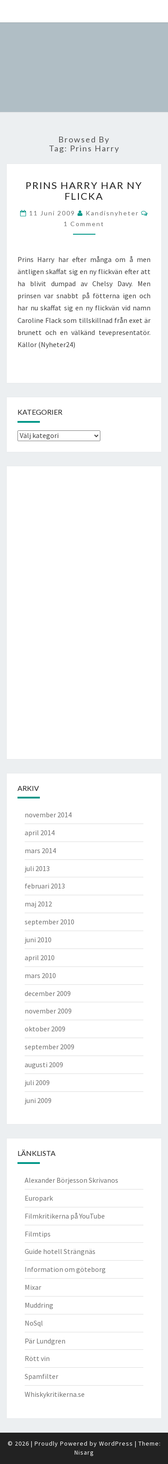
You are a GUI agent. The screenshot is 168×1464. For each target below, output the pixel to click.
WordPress (116, 1443)
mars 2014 (40, 850)
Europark (39, 1198)
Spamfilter (41, 1376)
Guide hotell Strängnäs (60, 1251)
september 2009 (49, 1046)
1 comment (84, 224)
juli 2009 (37, 1082)
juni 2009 (38, 1100)
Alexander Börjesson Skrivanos (71, 1180)
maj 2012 (38, 903)
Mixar (33, 1287)
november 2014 (48, 814)
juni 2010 (38, 939)
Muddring (39, 1305)
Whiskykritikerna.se (55, 1394)
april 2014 (40, 832)
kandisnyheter (112, 213)
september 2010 (49, 921)
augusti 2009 (44, 1064)
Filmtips (38, 1233)
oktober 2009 (45, 1028)
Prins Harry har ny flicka (84, 190)
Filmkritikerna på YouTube (65, 1215)
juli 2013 (37, 868)
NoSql (34, 1322)
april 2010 (40, 957)
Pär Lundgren (45, 1340)
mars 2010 (40, 975)
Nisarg (84, 1452)
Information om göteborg (65, 1269)
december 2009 (48, 993)
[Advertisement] (53, 611)
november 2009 (48, 1010)
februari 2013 (45, 885)
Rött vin (37, 1358)
